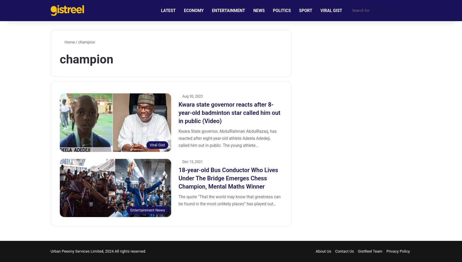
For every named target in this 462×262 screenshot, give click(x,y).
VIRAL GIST (331, 10)
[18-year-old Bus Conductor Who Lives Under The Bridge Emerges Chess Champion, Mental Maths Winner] (115, 188)
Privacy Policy (398, 251)
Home (67, 42)
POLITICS (282, 10)
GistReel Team (370, 251)
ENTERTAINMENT (228, 10)
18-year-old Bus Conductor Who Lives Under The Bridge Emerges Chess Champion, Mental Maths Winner (228, 178)
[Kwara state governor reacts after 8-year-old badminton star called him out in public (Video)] (115, 122)
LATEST (168, 10)
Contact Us (344, 251)
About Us (323, 251)
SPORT (305, 10)
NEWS (259, 10)
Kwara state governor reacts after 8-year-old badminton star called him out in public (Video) (229, 113)
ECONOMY (194, 10)
